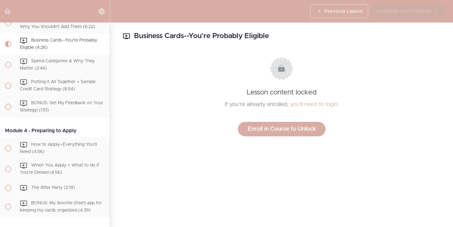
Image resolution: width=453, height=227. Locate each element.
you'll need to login (314, 104)
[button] (8, 11)
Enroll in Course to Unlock (282, 129)
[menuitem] (102, 11)
